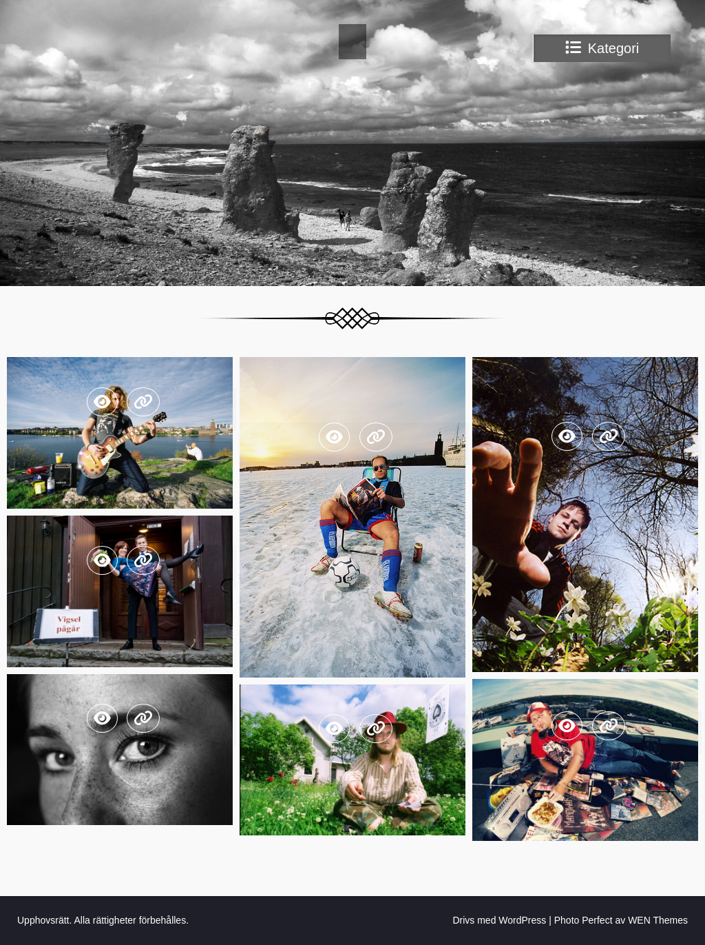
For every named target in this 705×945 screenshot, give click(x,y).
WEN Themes (658, 920)
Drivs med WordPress (499, 920)
